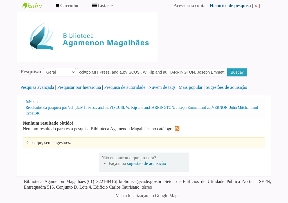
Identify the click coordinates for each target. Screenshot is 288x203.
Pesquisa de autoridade (124, 87)
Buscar (237, 72)
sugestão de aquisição (146, 163)
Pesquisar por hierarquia (79, 87)
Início (30, 102)
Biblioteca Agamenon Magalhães (36, 5)
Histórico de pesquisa (230, 5)
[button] (66, 5)
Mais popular (190, 87)
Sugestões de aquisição (226, 87)
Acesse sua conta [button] (190, 5)
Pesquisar (31, 71)
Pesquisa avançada (37, 87)
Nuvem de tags (162, 87)
